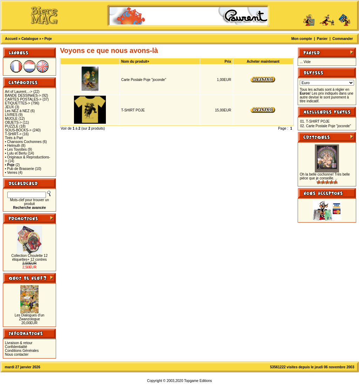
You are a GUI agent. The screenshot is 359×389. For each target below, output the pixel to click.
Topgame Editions (198, 381)
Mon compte (301, 39)
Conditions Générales (22, 351)
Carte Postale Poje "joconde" (143, 80)
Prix (228, 61)
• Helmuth (12, 146)
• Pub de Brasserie (19, 169)
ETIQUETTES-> (17, 103)
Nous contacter (16, 354)
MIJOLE (11, 119)
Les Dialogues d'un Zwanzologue (30, 317)
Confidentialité (16, 347)
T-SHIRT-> (13, 134)
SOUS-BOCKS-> (18, 130)
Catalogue (29, 39)
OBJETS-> (13, 122)
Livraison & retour (18, 343)
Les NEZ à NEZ (17, 111)
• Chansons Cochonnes (23, 142)
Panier (322, 39)
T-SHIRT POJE (133, 110)
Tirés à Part (14, 138)
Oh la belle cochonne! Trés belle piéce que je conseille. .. (325, 176)
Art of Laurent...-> (18, 92)
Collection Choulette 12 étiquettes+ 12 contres (29, 257)
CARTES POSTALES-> (23, 99)
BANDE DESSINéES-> (23, 95)
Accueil (11, 39)
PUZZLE (11, 126)
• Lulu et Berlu (16, 153)
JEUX (9, 107)
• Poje (47, 39)
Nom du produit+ (135, 61)
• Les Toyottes (16, 149)
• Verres (11, 173)
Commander (342, 39)
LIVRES (11, 115)
